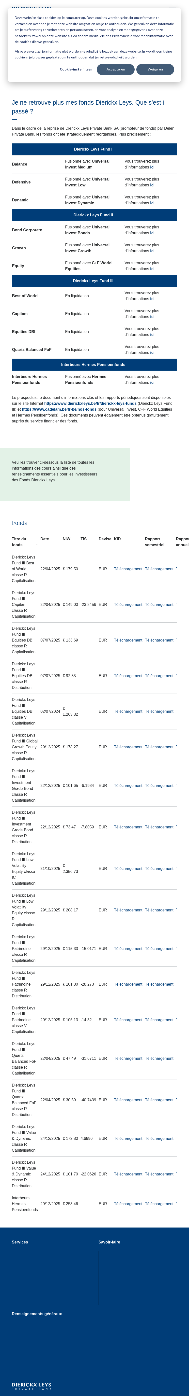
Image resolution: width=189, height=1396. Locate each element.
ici (152, 167)
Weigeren (155, 69)
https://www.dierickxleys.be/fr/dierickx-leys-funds (90, 403)
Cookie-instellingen (76, 69)
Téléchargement (128, 569)
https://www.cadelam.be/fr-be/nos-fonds (59, 409)
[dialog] (94, 45)
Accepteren (116, 69)
